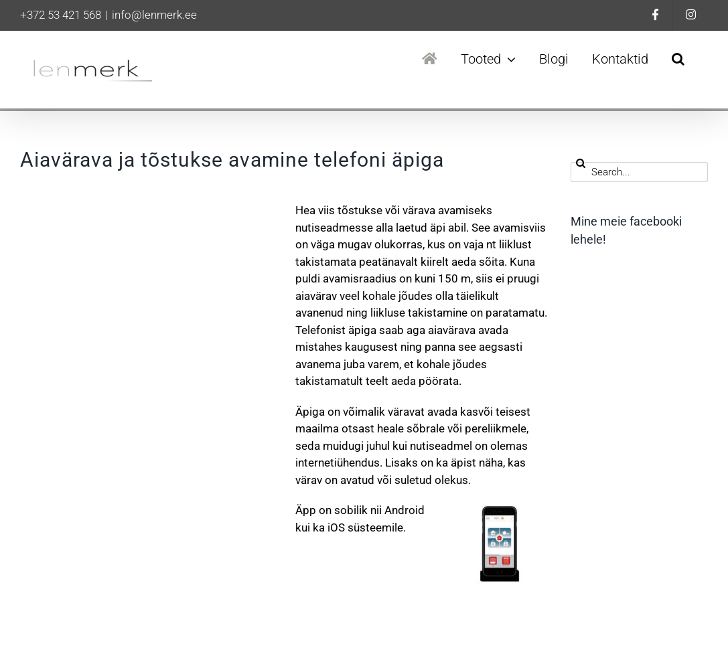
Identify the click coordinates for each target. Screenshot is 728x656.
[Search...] (639, 172)
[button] (678, 59)
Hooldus (600, 415)
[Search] (581, 163)
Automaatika (610, 353)
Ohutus (596, 446)
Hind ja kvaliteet (617, 384)
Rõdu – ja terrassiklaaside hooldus (640, 486)
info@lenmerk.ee (154, 14)
